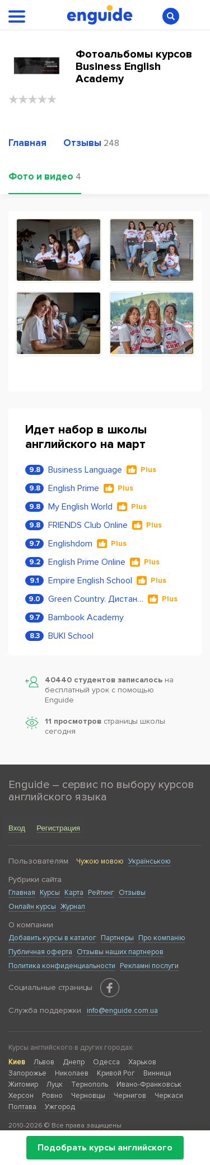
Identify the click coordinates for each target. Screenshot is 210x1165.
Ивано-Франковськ (148, 1084)
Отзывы (132, 892)
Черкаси (169, 1095)
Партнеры (117, 937)
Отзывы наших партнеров (120, 951)
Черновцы (88, 1095)
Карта (73, 892)
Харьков (142, 1062)
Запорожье (27, 1073)
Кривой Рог (116, 1073)
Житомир (23, 1084)
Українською (149, 861)
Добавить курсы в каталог (52, 937)
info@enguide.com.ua (122, 1010)
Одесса (106, 1062)
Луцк (54, 1084)
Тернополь (89, 1084)
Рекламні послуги (149, 965)
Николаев (71, 1073)
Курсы (50, 892)
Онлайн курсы (32, 906)
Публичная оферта (40, 951)
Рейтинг (101, 892)
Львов (44, 1062)
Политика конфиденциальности (61, 965)
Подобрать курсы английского (105, 1147)
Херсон (21, 1095)
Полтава (22, 1106)
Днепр (74, 1062)
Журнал (72, 906)
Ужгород (60, 1106)
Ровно (52, 1095)
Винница (157, 1073)
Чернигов (130, 1095)
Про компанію (161, 937)
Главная (21, 892)
